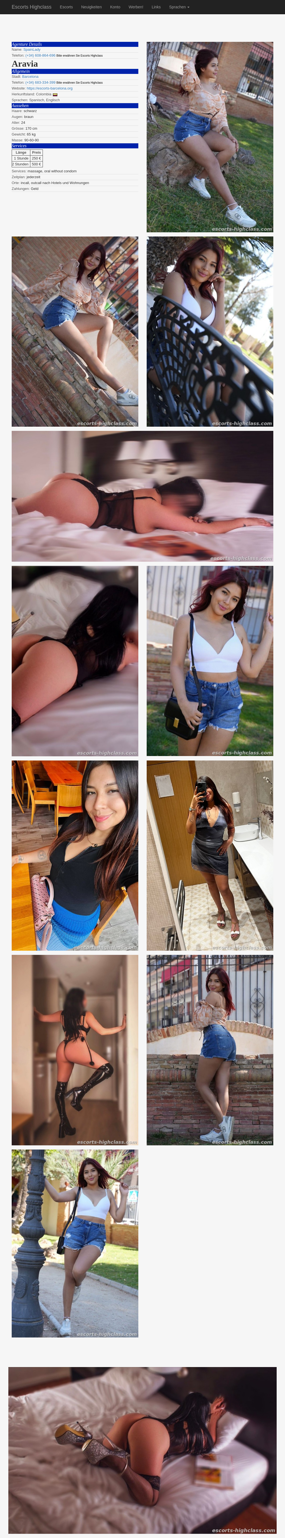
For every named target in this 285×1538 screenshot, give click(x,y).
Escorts (66, 7)
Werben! (136, 7)
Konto (115, 7)
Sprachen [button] (179, 7)
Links (156, 7)
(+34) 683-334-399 (40, 82)
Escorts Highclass (31, 7)
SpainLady (31, 49)
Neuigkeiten (91, 7)
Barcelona (30, 76)
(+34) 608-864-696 (40, 55)
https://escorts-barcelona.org (50, 88)
